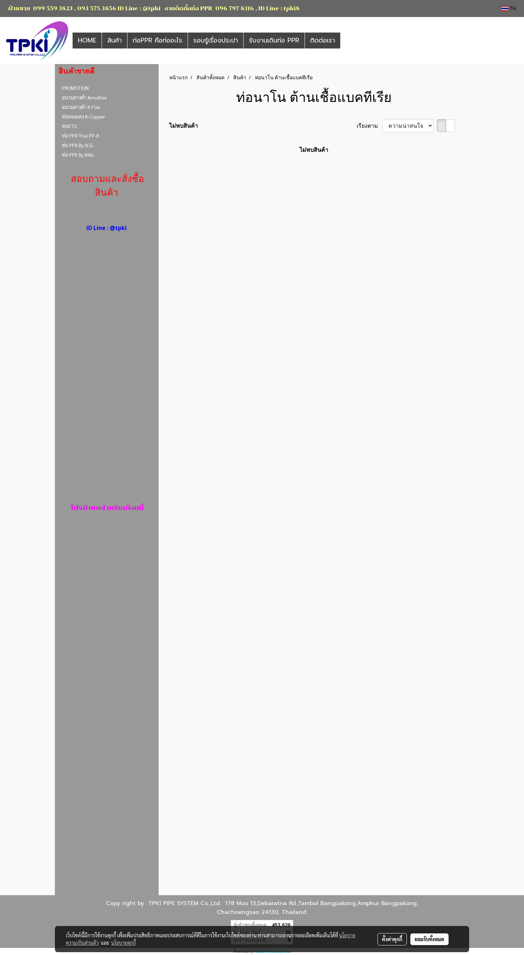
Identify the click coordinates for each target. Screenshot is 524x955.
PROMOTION (75, 88)
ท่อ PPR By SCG (77, 145)
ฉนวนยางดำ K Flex (81, 107)
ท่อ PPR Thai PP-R (80, 135)
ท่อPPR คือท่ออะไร (157, 40)
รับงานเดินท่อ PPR (274, 40)
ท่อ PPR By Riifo (78, 154)
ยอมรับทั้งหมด (429, 939)
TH (509, 8)
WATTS (69, 126)
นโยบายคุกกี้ (123, 942)
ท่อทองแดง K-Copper (83, 116)
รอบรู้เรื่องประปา (215, 40)
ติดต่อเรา (322, 40)
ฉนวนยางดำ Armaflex (84, 97)
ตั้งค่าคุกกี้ (392, 939)
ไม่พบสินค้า (183, 126)
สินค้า (114, 40)
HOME (87, 40)
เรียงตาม (369, 126)
